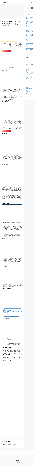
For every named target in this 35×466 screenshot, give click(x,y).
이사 (27, 94)
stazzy (32, 458)
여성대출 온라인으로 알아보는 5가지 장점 (29, 29)
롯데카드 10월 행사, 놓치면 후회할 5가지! (29, 22)
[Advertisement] (12, 11)
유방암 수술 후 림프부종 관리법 (9, 310)
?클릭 (7, 50)
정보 (27, 96)
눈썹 (27, 87)
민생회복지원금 (29, 88)
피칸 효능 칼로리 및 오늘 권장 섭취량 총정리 (11, 316)
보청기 (27, 90)
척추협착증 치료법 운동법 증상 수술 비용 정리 (9, 434)
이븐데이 (4, 2)
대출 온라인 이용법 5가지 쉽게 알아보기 (29, 73)
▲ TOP (17, 460)
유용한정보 (28, 91)
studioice (16, 458)
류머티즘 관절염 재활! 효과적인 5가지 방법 (29, 35)
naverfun (11, 458)
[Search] (32, 8)
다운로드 (29, 14)
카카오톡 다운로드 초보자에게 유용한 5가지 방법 (29, 50)
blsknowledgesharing (5, 458)
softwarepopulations (22, 458)
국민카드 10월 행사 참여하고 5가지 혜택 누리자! (29, 39)
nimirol (28, 458)
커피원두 (27, 97)
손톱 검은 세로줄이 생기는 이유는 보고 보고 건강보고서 (10, 435)
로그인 (10, 444)
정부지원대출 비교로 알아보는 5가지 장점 (29, 18)
